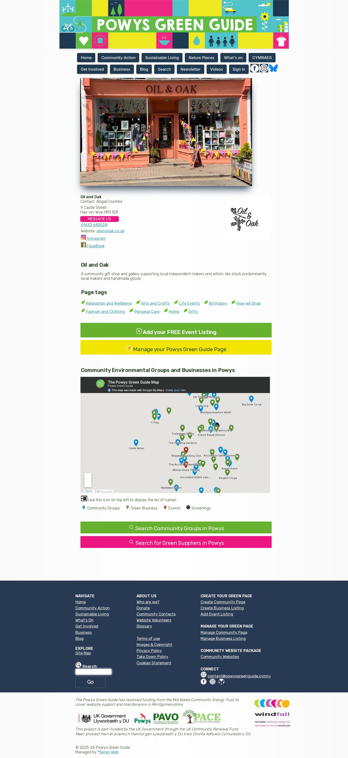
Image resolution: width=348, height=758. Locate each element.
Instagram (93, 238)
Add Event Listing (217, 614)
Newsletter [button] (191, 69)
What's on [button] (233, 57)
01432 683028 (94, 225)
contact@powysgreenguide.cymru (239, 676)
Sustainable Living (92, 614)
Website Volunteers (154, 620)
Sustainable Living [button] (162, 57)
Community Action (92, 608)
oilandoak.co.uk (110, 231)
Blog (79, 638)
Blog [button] (144, 69)
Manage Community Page (224, 632)
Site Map (83, 653)
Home (174, 311)
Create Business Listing (222, 608)
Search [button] (164, 69)
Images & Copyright (154, 644)
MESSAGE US (99, 219)
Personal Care (147, 311)
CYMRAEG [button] (262, 57)
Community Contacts (156, 614)
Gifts (193, 311)
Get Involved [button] (92, 69)
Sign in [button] (239, 69)
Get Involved (86, 626)
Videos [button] (216, 69)
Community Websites (220, 656)
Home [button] (86, 57)
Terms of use (148, 638)
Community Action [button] (118, 57)
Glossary (144, 626)
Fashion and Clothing (105, 311)
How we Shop (248, 303)
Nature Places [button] (201, 57)
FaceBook (93, 246)
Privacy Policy (149, 650)
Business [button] (122, 69)
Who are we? (148, 602)
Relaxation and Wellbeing (109, 303)
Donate (143, 608)
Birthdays (218, 303)
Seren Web (108, 752)
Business (83, 632)
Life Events (189, 303)
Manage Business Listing (223, 638)
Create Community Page (223, 602)
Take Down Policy (152, 656)
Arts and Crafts (155, 303)
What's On (84, 620)
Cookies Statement (154, 663)
